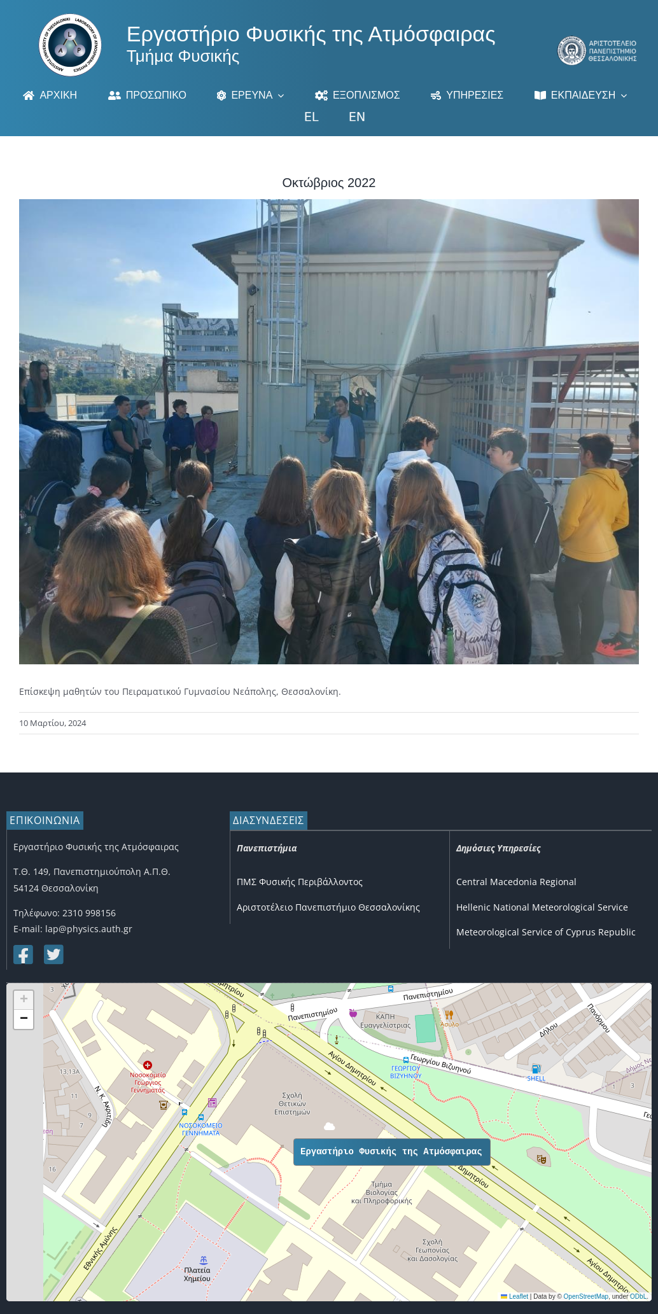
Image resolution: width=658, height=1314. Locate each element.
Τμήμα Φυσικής (183, 56)
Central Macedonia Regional (516, 882)
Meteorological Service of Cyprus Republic (546, 932)
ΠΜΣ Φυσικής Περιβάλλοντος (300, 882)
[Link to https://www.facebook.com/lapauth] (22, 954)
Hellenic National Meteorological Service (542, 907)
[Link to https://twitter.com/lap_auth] (53, 954)
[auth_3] (597, 40)
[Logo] (70, 17)
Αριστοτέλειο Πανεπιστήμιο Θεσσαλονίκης (328, 907)
